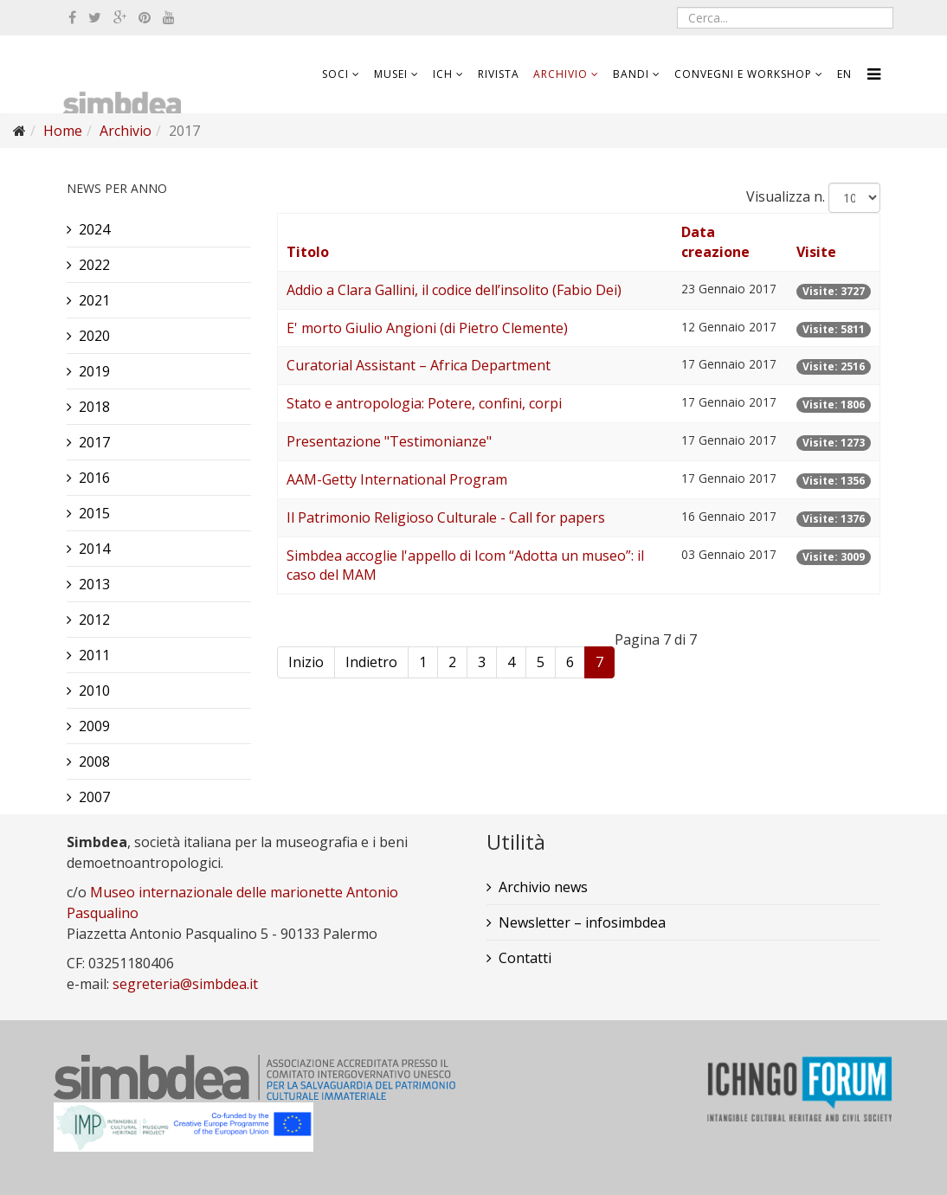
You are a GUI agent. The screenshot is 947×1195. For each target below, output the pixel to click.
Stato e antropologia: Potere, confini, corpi (424, 403)
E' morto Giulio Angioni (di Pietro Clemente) (427, 327)
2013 (94, 584)
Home (62, 130)
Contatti (525, 957)
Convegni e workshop (743, 74)
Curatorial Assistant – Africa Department (419, 365)
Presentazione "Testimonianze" (389, 441)
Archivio (560, 74)
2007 (94, 796)
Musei (391, 74)
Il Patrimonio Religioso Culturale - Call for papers (446, 517)
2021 (94, 300)
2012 (94, 619)
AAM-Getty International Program (397, 479)
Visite (816, 251)
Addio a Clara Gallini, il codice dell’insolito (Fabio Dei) (454, 289)
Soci (335, 74)
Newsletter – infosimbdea (582, 922)
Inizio (306, 661)
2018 (94, 406)
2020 (94, 335)
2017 (94, 442)
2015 (94, 513)
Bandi (631, 74)
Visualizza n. (785, 196)
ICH (443, 74)
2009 (94, 726)
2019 (94, 371)
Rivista (498, 74)
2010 (94, 690)
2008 (94, 761)
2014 (94, 548)
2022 (94, 264)
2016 (94, 477)
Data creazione (715, 241)
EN (844, 74)
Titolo (308, 251)
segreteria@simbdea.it (185, 983)
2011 (94, 655)
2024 (94, 229)
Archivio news (543, 886)
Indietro (371, 661)
